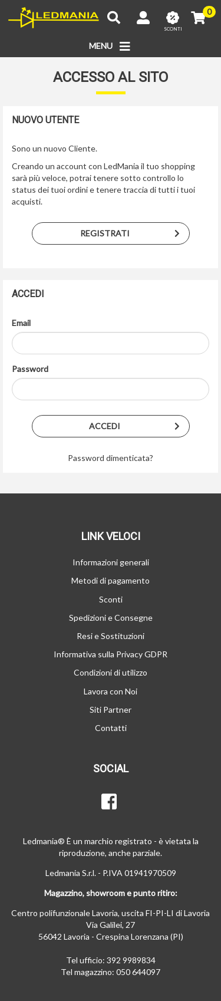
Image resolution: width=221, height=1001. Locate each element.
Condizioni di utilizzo (110, 672)
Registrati (134, 233)
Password (30, 369)
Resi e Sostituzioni (110, 636)
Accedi (139, 426)
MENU (110, 46)
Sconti (111, 599)
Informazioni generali (110, 562)
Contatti (111, 728)
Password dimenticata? (110, 458)
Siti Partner (110, 709)
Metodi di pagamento (110, 580)
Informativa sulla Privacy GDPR (110, 654)
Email (21, 323)
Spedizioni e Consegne (111, 618)
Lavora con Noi (110, 691)
